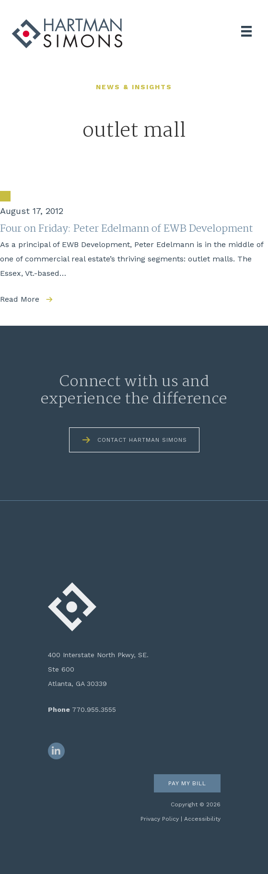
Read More (19, 299)
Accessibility (202, 818)
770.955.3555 (94, 709)
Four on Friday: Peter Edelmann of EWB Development (126, 229)
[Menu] (246, 31)
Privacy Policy (159, 818)
